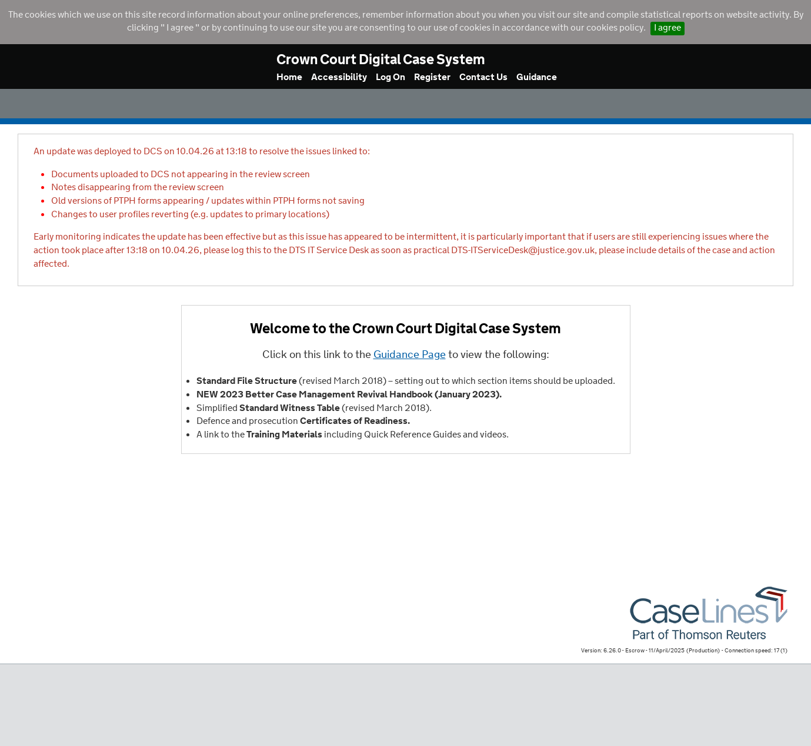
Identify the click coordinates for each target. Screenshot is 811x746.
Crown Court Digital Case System (380, 60)
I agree (667, 28)
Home (289, 77)
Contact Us (483, 77)
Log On (390, 77)
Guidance (536, 77)
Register (432, 77)
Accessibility (339, 77)
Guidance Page (409, 355)
